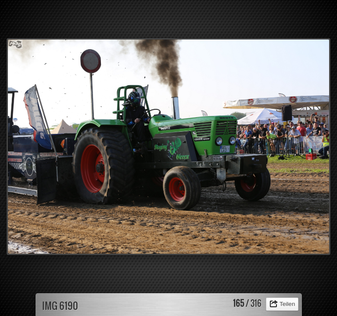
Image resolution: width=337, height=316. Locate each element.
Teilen (287, 304)
